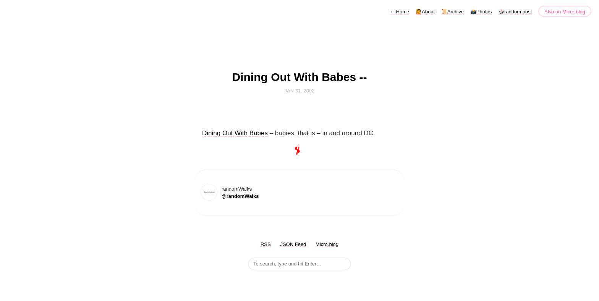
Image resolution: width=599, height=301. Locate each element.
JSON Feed (293, 244)
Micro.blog (327, 244)
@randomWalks (240, 196)
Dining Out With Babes (235, 133)
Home (399, 12)
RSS (266, 244)
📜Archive (452, 12)
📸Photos (481, 12)
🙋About (425, 12)
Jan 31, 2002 (300, 91)
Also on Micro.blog (564, 12)
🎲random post (515, 12)
